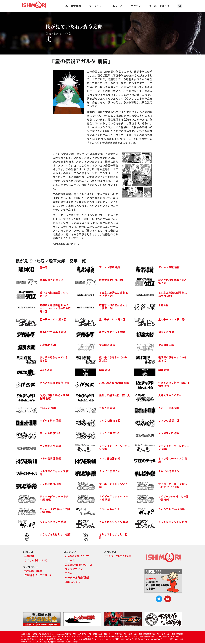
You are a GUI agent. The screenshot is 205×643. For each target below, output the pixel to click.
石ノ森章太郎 (73, 6)
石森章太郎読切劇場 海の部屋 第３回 (172, 294)
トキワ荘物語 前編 (109, 458)
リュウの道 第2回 (109, 433)
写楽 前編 (163, 370)
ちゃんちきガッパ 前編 (53, 521)
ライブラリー (96, 6)
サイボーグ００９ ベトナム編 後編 (54, 497)
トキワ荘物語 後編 (50, 458)
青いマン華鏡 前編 (169, 267)
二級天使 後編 (48, 408)
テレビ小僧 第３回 (109, 471)
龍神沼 (43, 267)
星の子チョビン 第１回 (171, 319)
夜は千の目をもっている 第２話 (113, 358)
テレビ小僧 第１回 (50, 484)
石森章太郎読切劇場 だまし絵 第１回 (113, 306)
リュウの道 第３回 (109, 420)
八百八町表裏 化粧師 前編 (114, 382)
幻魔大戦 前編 (48, 345)
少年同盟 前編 (166, 345)
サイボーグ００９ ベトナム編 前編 (113, 497)
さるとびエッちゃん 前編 (172, 521)
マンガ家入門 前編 (50, 446)
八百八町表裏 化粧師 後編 (54, 382)
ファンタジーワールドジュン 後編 (114, 447)
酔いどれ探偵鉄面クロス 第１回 (54, 294)
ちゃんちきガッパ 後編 (171, 509)
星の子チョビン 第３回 (53, 319)
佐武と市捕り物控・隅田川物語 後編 (173, 384)
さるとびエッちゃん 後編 (113, 521)
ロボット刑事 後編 (169, 408)
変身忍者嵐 (46, 370)
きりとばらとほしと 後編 (55, 534)
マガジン (136, 6)
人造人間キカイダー (169, 395)
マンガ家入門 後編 (169, 433)
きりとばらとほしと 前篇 (113, 535)
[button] (180, 6)
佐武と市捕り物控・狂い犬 (114, 395)
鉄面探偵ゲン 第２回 (51, 280)
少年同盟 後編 (107, 345)
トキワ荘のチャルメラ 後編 (172, 460)
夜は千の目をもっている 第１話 (172, 358)
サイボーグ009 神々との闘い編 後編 (173, 497)
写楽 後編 (104, 370)
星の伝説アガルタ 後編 (53, 332)
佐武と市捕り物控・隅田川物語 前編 (55, 396)
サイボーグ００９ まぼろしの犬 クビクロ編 (172, 485)
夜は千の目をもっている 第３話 (54, 358)
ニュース (117, 6)
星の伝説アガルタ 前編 (112, 332)
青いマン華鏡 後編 (109, 267)
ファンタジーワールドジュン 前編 (173, 447)
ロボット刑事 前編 (50, 420)
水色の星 (163, 305)
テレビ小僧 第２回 (169, 471)
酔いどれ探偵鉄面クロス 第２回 (172, 281)
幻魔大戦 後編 (166, 332)
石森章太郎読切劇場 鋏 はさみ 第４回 (114, 294)
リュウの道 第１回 (169, 420)
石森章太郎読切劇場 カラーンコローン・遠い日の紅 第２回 (55, 308)
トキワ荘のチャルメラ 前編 (54, 472)
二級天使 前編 (107, 408)
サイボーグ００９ (159, 6)
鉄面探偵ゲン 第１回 (111, 280)
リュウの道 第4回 (50, 433)
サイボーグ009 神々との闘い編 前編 (55, 510)
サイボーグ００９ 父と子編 (113, 485)
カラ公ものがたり (109, 509)
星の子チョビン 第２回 (112, 319)
